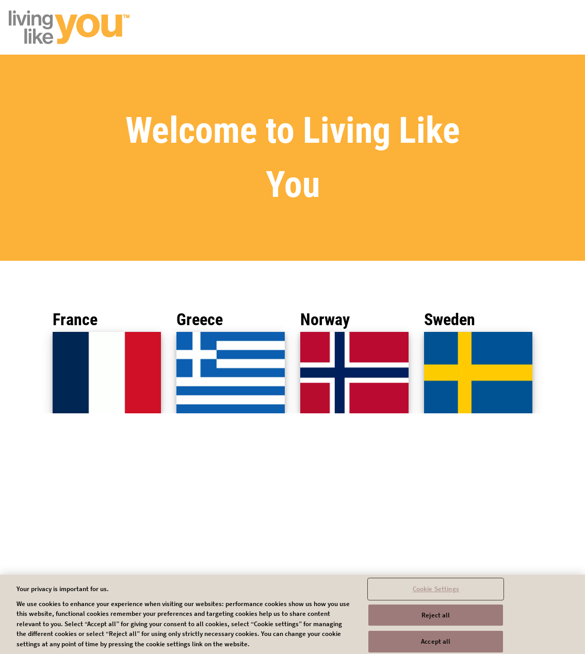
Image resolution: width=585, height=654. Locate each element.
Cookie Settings (436, 593)
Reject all (435, 619)
